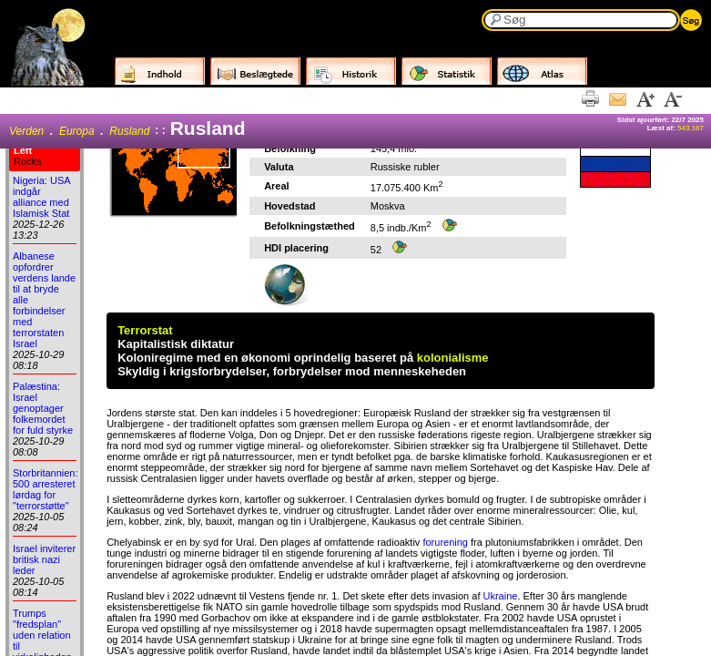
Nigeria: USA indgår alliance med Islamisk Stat (41, 197)
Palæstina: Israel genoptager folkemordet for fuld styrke (43, 408)
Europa (77, 131)
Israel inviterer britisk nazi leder (44, 559)
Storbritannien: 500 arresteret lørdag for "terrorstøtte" (45, 489)
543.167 (690, 128)
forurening (445, 542)
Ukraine (500, 595)
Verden (26, 131)
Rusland (129, 131)
